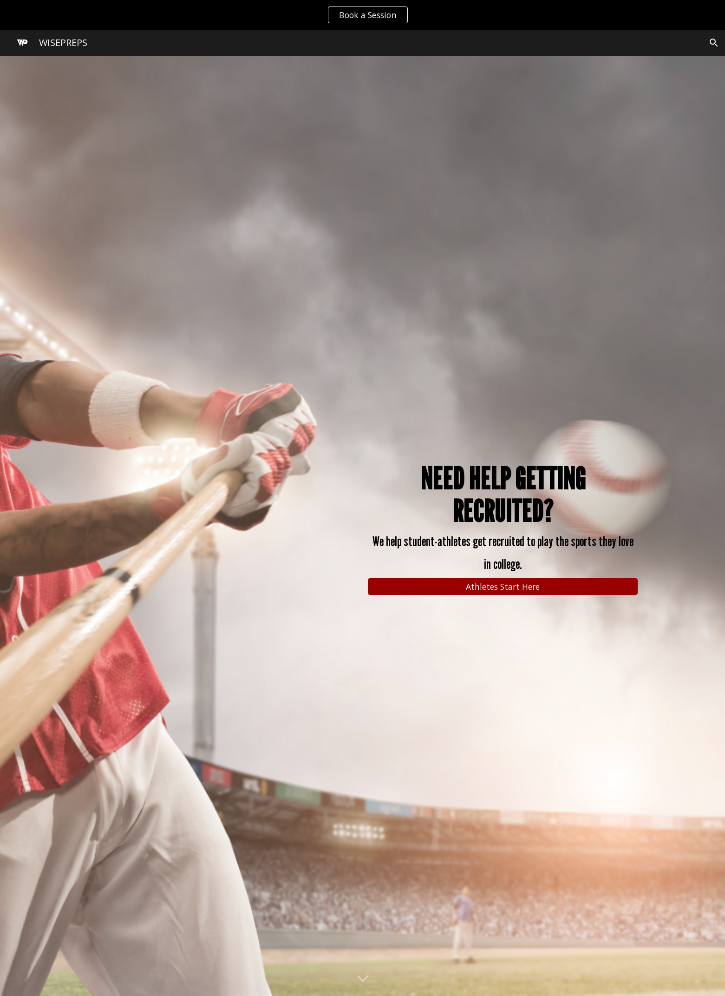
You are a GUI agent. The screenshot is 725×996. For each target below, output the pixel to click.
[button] (714, 43)
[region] (362, 15)
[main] (503, 517)
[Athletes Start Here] (502, 586)
